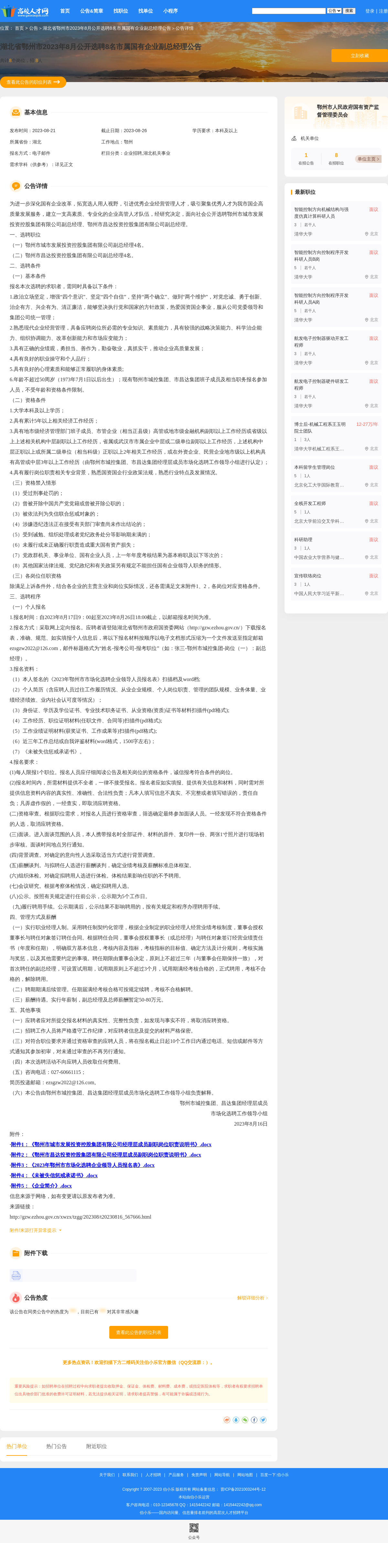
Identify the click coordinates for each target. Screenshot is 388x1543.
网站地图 (245, 1475)
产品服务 (176, 1475)
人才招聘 (153, 1475)
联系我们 (130, 1475)
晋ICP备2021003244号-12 (243, 1489)
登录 (369, 11)
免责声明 (199, 1475)
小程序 (170, 11)
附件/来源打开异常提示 (33, 1230)
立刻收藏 (360, 55)
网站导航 (222, 1475)
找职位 (120, 11)
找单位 (145, 11)
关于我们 (107, 1475)
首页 (65, 11)
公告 (33, 28)
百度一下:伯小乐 (274, 1475)
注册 (383, 11)
